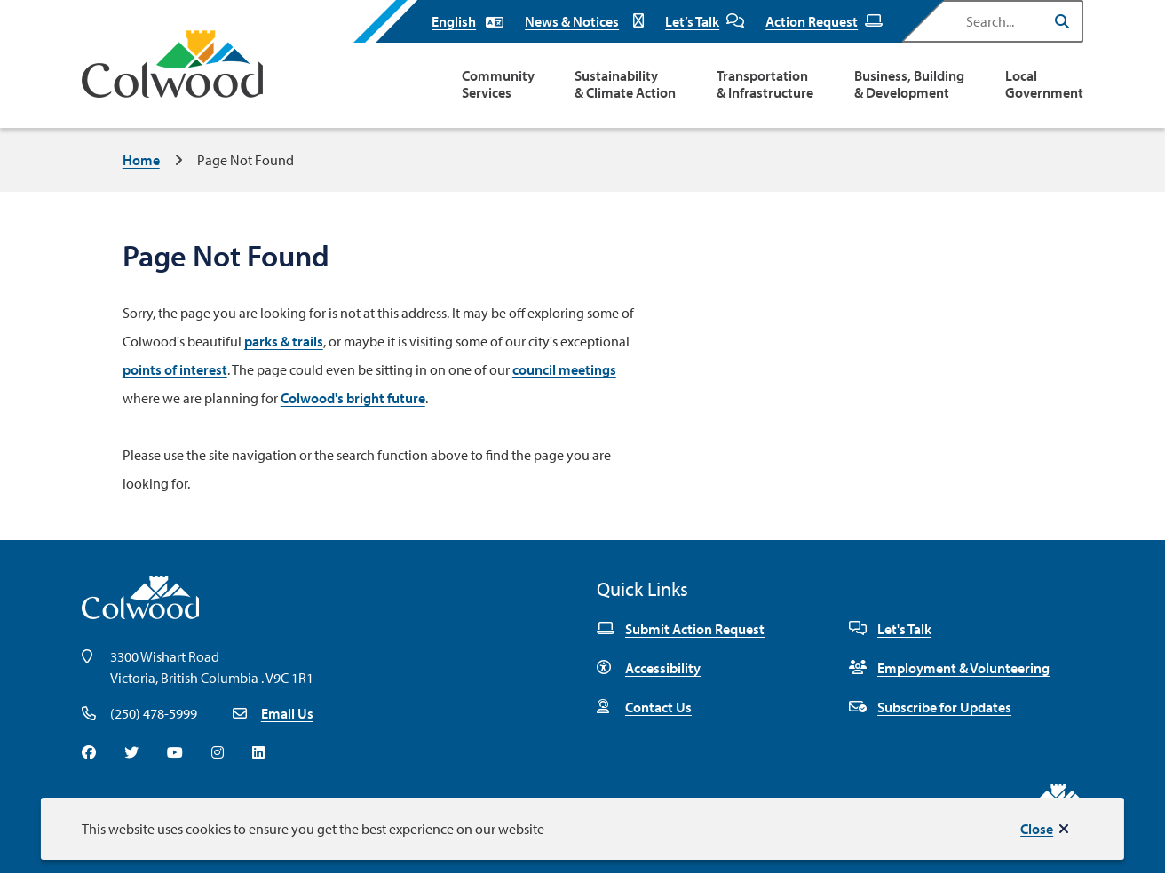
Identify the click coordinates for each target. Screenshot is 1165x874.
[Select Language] (467, 21)
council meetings (564, 369)
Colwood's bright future (353, 398)
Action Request (824, 21)
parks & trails (283, 341)
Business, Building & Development (909, 84)
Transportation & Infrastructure (765, 84)
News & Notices (584, 21)
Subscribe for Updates (930, 707)
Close (1036, 829)
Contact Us (644, 707)
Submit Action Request (681, 629)
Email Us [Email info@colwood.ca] (287, 713)
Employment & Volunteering (949, 668)
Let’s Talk (704, 21)
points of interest (175, 369)
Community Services (498, 84)
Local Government (1044, 84)
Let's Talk (890, 629)
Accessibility (649, 668)
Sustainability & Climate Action (625, 84)
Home (141, 160)
